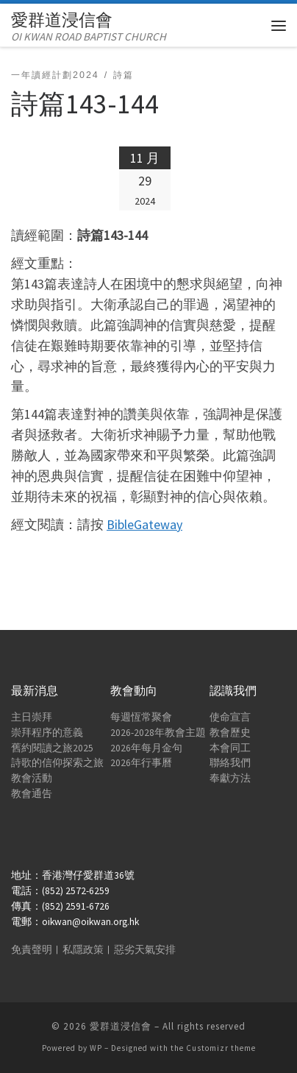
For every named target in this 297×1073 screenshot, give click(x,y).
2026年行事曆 (141, 763)
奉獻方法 (230, 778)
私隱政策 (83, 949)
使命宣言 (230, 717)
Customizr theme (221, 1048)
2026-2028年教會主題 (158, 732)
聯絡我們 (230, 763)
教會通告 (31, 793)
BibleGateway (144, 524)
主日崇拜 (31, 717)
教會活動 (31, 778)
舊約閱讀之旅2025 (52, 748)
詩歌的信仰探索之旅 (57, 763)
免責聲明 (31, 949)
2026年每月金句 (146, 748)
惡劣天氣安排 (145, 949)
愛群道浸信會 (120, 1026)
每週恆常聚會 (141, 717)
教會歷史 (230, 732)
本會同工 (230, 748)
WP (96, 1048)
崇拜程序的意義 (47, 732)
